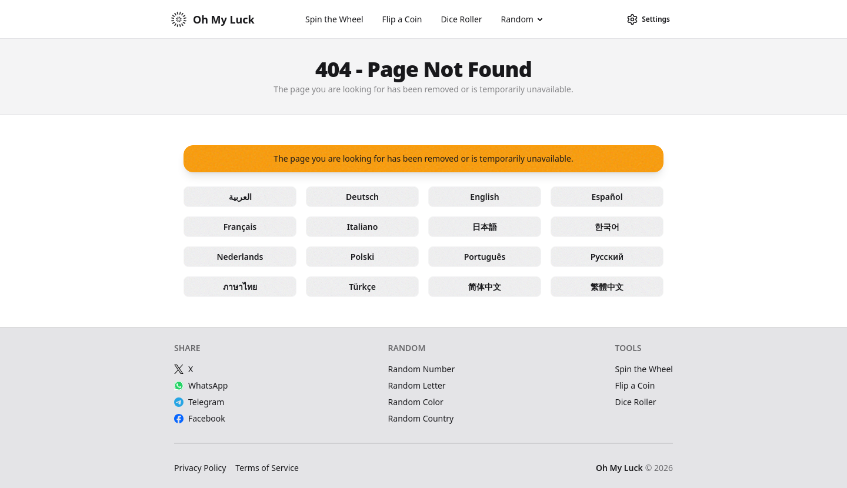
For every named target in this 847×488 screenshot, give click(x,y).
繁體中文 (607, 286)
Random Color (415, 401)
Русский (607, 256)
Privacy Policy (200, 467)
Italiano (362, 226)
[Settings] (648, 19)
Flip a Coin (402, 19)
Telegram (199, 401)
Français (240, 226)
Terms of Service (267, 467)
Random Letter (417, 385)
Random (517, 19)
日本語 (484, 226)
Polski (362, 256)
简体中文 (484, 286)
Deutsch (362, 196)
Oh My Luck (619, 467)
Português (485, 256)
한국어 (607, 226)
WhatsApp (201, 385)
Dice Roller (461, 19)
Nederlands (239, 256)
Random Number (421, 369)
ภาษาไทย (240, 286)
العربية (240, 196)
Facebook (199, 418)
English (484, 196)
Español (606, 196)
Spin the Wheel (334, 19)
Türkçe (362, 286)
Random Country (421, 418)
